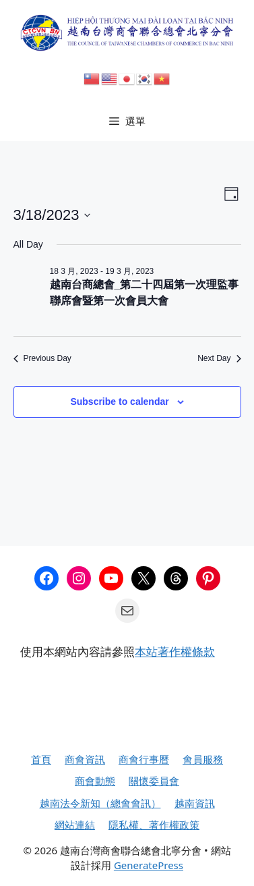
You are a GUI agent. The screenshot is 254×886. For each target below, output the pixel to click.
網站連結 (75, 824)
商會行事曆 (144, 759)
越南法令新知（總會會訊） (100, 803)
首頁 (41, 759)
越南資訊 (194, 803)
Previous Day (42, 358)
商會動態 (95, 780)
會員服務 (203, 759)
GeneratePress (148, 865)
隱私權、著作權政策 (153, 824)
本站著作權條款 (175, 651)
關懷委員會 (154, 780)
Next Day (219, 358)
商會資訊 (85, 759)
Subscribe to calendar (119, 401)
